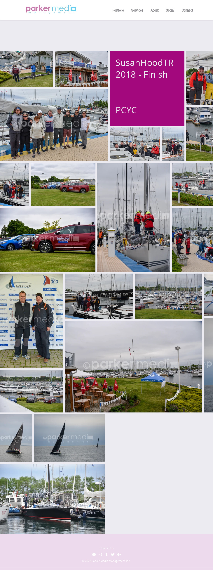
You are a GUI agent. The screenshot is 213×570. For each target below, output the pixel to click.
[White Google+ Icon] (119, 554)
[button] (118, 10)
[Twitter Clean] (113, 554)
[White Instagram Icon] (100, 554)
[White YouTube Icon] (94, 554)
